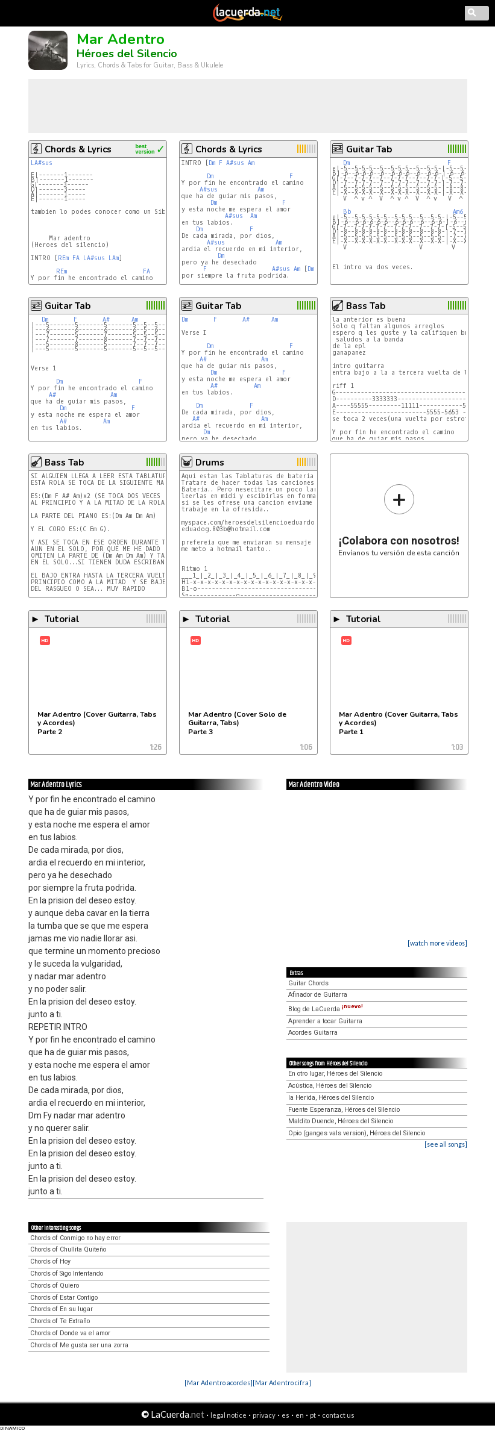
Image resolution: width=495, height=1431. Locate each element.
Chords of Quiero (54, 1285)
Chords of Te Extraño (60, 1321)
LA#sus (41, 163)
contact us (338, 1415)
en (299, 1415)
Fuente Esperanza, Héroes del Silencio (344, 1110)
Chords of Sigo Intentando (66, 1273)
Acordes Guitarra (313, 1033)
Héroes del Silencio (127, 53)
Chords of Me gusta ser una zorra (79, 1345)
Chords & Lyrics (78, 149)
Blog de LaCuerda (325, 1009)
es (285, 1415)
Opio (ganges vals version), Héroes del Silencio (356, 1133)
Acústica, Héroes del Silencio (329, 1086)
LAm (114, 258)
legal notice (228, 1415)
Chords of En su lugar (61, 1309)
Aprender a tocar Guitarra (325, 1021)
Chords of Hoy (50, 1261)
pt (313, 1415)
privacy (264, 1415)
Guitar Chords (308, 983)
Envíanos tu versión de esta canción (398, 520)
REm (63, 258)
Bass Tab (365, 306)
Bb (347, 212)
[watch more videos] (437, 943)
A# (106, 319)
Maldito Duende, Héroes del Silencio (340, 1121)
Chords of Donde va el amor (70, 1333)
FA (76, 258)
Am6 (458, 212)
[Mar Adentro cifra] (282, 1382)
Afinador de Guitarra (317, 995)
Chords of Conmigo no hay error (75, 1238)
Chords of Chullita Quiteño (68, 1249)
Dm (212, 163)
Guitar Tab (369, 149)
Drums (209, 463)
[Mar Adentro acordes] (218, 1382)
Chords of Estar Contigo (64, 1298)
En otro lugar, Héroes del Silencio (335, 1073)
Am (251, 163)
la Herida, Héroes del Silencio (331, 1098)
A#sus (235, 163)
